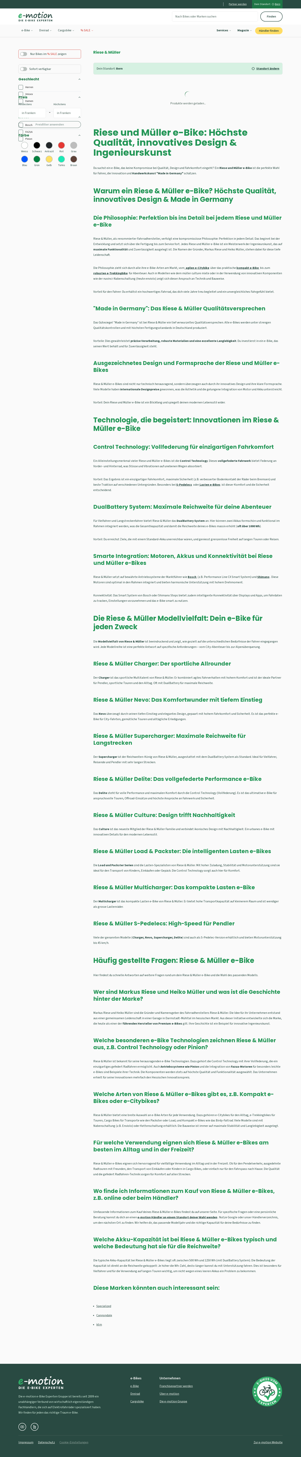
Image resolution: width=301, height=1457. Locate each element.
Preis (49, 115)
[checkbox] (20, 87)
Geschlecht (49, 79)
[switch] (23, 54)
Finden (271, 16)
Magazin (244, 30)
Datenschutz (46, 1442)
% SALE (87, 30)
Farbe (49, 194)
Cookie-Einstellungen (74, 1442)
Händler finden (269, 31)
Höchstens (60, 122)
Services (224, 30)
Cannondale (104, 1315)
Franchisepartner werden (176, 1386)
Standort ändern (265, 69)
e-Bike (27, 30)
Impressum (25, 1442)
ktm (99, 1324)
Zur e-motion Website (268, 1442)
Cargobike (66, 30)
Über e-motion (169, 1394)
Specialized (103, 1306)
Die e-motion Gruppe (173, 1401)
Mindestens (25, 122)
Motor (49, 158)
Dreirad (45, 30)
